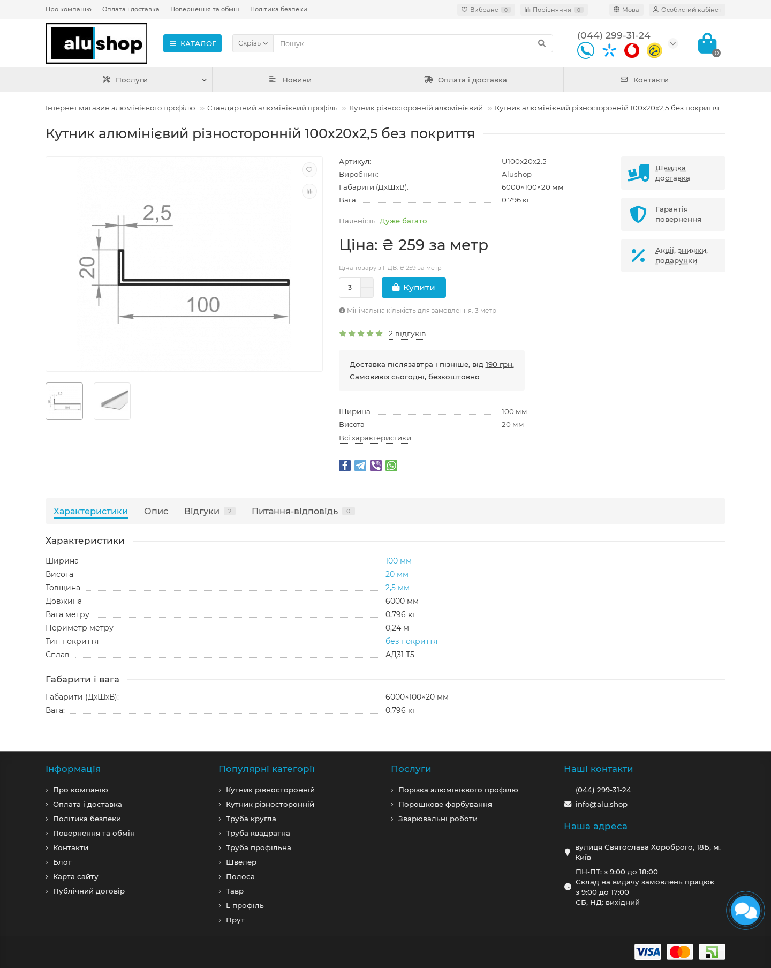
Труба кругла (251, 818)
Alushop (517, 174)
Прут (235, 920)
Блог (62, 862)
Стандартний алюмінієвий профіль (272, 107)
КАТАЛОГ (192, 43)
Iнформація (73, 768)
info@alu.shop (602, 804)
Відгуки (210, 511)
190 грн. (500, 364)
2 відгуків (407, 334)
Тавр (235, 891)
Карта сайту (76, 876)
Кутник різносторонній (270, 804)
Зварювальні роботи (438, 818)
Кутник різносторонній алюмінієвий (416, 107)
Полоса (240, 876)
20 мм (513, 424)
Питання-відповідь (303, 511)
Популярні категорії (266, 768)
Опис (156, 511)
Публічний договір (89, 891)
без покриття (411, 641)
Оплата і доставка (131, 9)
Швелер (241, 862)
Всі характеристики (375, 437)
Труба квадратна (258, 833)
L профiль (245, 905)
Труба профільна (258, 847)
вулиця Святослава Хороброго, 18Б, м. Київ (648, 852)
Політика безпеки (278, 9)
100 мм (514, 411)
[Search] (413, 43)
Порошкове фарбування (445, 804)
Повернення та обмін (204, 9)
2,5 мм (398, 587)
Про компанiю (80, 789)
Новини (290, 80)
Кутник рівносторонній (270, 789)
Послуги (125, 80)
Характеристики (91, 511)
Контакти (644, 80)
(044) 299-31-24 (603, 789)
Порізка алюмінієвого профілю (458, 789)
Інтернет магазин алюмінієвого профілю (120, 107)
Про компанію (69, 9)
